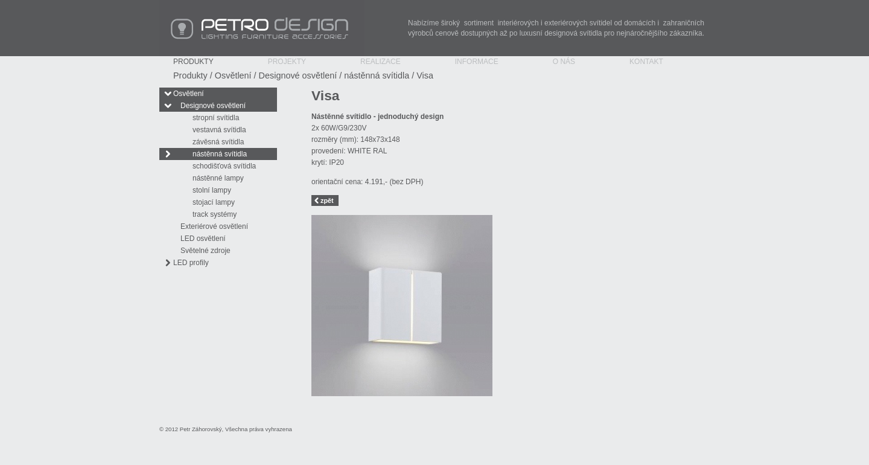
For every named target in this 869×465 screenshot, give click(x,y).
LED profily (191, 262)
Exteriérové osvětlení (214, 226)
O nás (564, 61)
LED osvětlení (203, 238)
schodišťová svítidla (224, 166)
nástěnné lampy (218, 178)
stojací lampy (214, 202)
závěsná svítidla (218, 142)
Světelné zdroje (205, 250)
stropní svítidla (216, 118)
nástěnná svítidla (376, 75)
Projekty (287, 61)
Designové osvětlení (298, 75)
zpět (327, 200)
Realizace (380, 61)
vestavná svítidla (219, 130)
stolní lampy (212, 190)
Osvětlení (233, 75)
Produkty (193, 61)
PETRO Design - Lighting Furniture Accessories (261, 28)
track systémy (215, 214)
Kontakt (646, 61)
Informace (476, 61)
